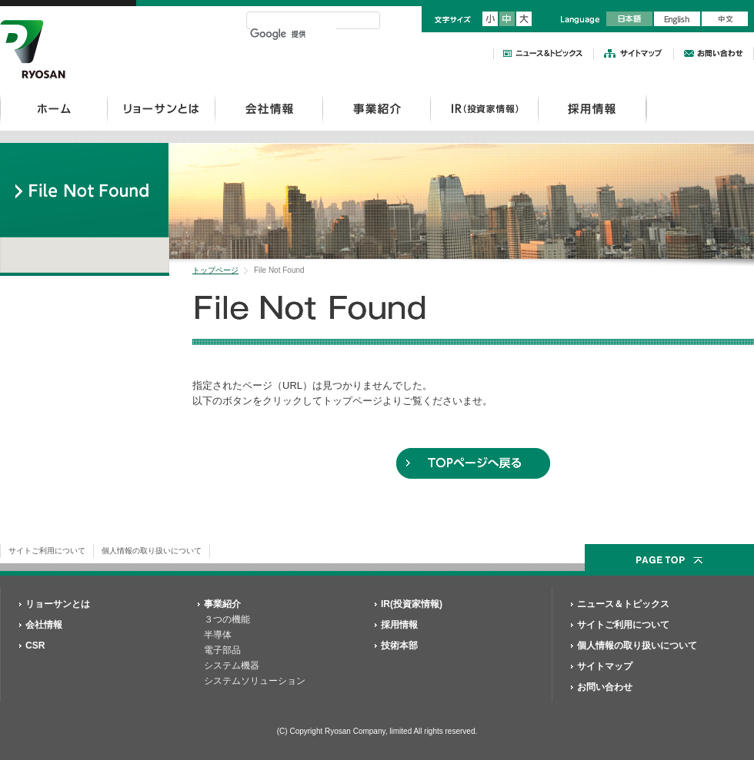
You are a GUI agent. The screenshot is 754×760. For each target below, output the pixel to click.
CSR (35, 645)
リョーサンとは (161, 109)
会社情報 (268, 109)
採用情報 (592, 109)
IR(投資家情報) (411, 604)
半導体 (218, 634)
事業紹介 (376, 109)
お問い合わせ (604, 687)
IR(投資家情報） (484, 109)
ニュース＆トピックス (623, 604)
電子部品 (222, 650)
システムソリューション (254, 680)
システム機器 (231, 665)
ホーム (54, 109)
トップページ (215, 270)
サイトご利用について (46, 550)
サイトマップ (604, 666)
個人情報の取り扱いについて (152, 550)
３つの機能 (227, 619)
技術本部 (399, 645)
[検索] (293, 34)
